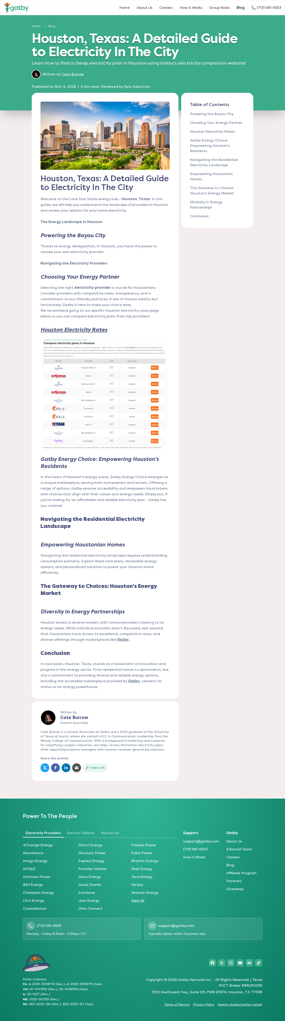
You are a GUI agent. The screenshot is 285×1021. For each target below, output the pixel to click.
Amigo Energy (35, 861)
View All (137, 900)
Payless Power (143, 845)
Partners (233, 881)
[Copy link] (95, 767)
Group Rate (219, 8)
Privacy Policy (203, 1004)
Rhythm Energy (144, 861)
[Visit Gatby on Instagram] (231, 963)
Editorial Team (239, 849)
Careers (166, 8)
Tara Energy (142, 877)
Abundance (33, 853)
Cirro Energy (33, 900)
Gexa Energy (89, 877)
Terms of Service (177, 1004)
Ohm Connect (90, 908)
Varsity (137, 885)
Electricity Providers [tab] (43, 833)
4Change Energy (38, 845)
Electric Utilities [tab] (81, 833)
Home (124, 8)
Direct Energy (90, 845)
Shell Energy (142, 869)
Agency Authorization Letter (240, 1004)
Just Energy (88, 900)
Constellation (34, 908)
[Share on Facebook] (55, 767)
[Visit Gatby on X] (222, 963)
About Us (144, 8)
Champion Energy (38, 893)
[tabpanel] (99, 877)
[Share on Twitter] (44, 767)
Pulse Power (141, 853)
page (154, 310)
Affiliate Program (241, 873)
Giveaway (235, 889)
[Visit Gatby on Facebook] (212, 963)
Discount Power (92, 853)
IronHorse (86, 893)
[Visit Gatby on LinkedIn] (249, 963)
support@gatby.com (201, 841)
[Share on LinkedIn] (66, 767)
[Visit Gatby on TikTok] (259, 963)
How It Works (191, 8)
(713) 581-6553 (195, 849)
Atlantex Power (36, 877)
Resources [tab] (110, 833)
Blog (241, 8)
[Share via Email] (76, 767)
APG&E (29, 869)
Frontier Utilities (92, 869)
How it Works (194, 857)
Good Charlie (89, 885)
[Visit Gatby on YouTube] (240, 963)
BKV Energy (33, 885)
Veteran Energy (144, 893)
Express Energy (91, 861)
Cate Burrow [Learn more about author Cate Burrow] (73, 74)
